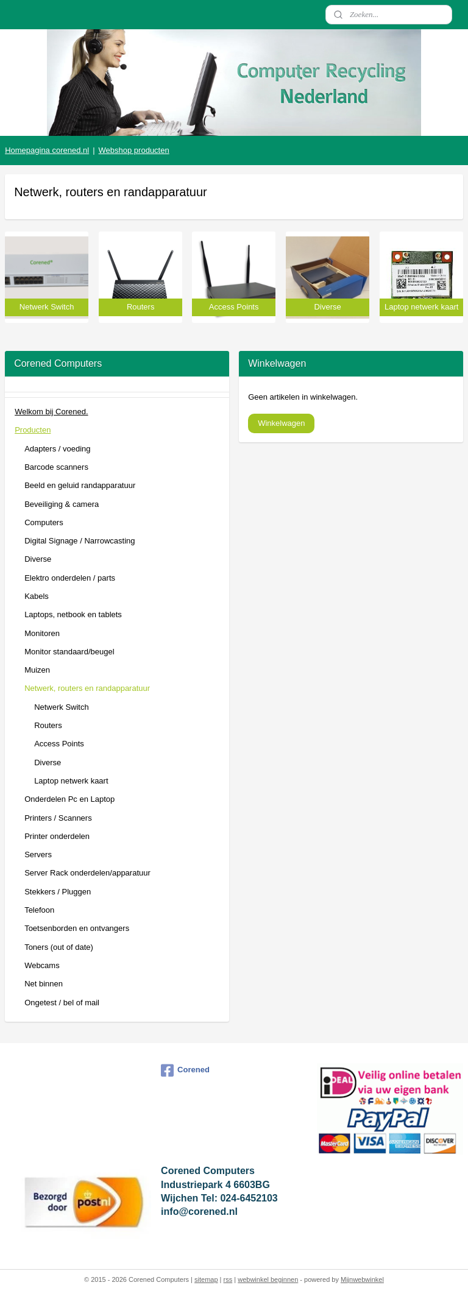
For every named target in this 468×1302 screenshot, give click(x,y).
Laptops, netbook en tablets (73, 614)
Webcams (42, 965)
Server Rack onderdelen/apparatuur (87, 872)
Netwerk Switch (61, 707)
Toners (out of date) (58, 947)
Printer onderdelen (57, 836)
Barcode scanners (56, 467)
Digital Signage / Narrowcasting (79, 540)
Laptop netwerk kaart (71, 780)
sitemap (206, 1279)
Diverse (37, 559)
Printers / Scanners (58, 818)
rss (228, 1279)
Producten (33, 429)
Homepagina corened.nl (47, 150)
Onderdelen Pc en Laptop (69, 799)
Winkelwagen (281, 423)
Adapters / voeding (57, 448)
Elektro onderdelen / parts (69, 577)
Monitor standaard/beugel (69, 651)
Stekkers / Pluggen (57, 891)
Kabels (36, 596)
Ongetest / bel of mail (61, 1002)
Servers (38, 854)
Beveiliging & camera (61, 504)
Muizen (37, 669)
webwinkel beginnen (268, 1279)
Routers (48, 725)
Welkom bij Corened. (51, 411)
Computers (43, 522)
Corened (185, 1070)
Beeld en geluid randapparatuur (79, 485)
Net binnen (43, 983)
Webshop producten (134, 150)
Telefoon (39, 910)
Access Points (59, 743)
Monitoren (42, 633)
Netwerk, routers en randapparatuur (87, 688)
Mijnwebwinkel (362, 1279)
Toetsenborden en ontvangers (76, 928)
